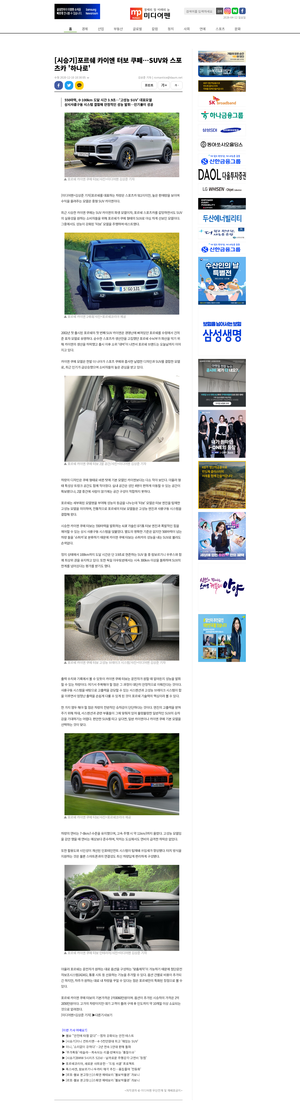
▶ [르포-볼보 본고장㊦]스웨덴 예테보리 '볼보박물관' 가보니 (101, 1074)
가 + (164, 85)
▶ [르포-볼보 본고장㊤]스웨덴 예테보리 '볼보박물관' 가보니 (101, 1080)
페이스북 (58, 85)
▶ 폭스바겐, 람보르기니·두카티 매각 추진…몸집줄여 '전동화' (101, 1069)
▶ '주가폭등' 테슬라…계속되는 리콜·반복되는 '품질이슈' (98, 1052)
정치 (171, 28)
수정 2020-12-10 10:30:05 (71, 77)
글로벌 (137, 28)
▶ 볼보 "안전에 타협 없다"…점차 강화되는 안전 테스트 (98, 1035)
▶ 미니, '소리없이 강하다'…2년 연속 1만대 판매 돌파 (96, 1046)
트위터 (69, 85)
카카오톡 (79, 85)
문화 (238, 28)
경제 (85, 28)
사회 (187, 28)
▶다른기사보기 (102, 1014)
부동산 (118, 28)
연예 (203, 28)
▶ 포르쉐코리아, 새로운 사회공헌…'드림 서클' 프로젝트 (98, 1063)
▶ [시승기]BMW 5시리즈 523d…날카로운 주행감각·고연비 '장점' (104, 1057)
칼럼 (155, 28)
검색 (219, 11)
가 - (177, 85)
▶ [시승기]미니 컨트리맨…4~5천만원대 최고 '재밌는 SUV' (100, 1041)
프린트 (149, 85)
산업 (101, 28)
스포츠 (220, 28)
